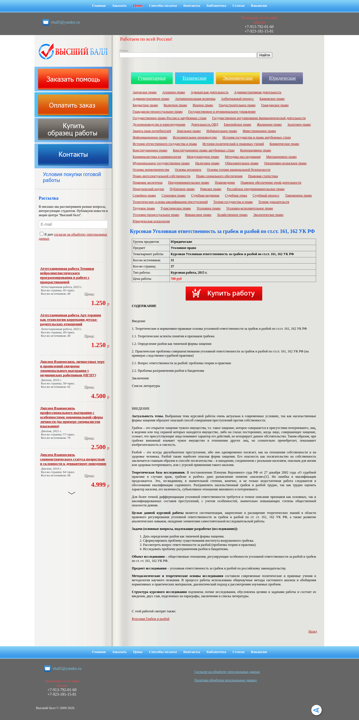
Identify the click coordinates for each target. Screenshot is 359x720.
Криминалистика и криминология (157, 157)
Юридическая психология (151, 221)
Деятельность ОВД (204, 124)
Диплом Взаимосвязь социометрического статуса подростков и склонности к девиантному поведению (73, 459)
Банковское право (272, 99)
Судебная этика (236, 195)
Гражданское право (275, 105)
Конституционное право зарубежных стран (203, 150)
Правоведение (225, 182)
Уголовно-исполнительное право (249, 208)
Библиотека (216, 5)
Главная (99, 5)
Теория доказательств (273, 202)
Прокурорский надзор (148, 189)
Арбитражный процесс (237, 99)
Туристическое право (175, 208)
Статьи (239, 5)
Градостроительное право (237, 105)
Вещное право (203, 105)
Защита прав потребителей (152, 131)
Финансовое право (198, 215)
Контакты (191, 5)
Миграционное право (281, 157)
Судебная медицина (205, 195)
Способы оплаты (163, 5)
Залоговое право (299, 124)
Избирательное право (221, 131)
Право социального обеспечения (219, 176)
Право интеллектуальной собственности (161, 176)
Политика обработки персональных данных (225, 680)
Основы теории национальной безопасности (238, 170)
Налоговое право (207, 163)
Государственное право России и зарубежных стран (169, 118)
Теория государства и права (233, 202)
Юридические (282, 78)
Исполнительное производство (195, 137)
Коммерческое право (284, 144)
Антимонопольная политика (195, 99)
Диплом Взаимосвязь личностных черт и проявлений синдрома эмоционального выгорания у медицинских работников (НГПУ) (72, 368)
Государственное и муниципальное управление (222, 112)
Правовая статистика (263, 176)
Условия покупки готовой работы (72, 177)
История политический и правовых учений (233, 144)
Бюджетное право (145, 105)
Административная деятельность (258, 92)
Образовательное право (242, 163)
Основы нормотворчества (151, 170)
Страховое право (174, 195)
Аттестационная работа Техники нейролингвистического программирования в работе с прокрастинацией (67, 275)
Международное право (203, 157)
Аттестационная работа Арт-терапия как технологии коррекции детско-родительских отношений (70, 319)
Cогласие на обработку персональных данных (227, 672)
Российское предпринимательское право (255, 189)
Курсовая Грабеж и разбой (150, 619)
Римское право (210, 189)
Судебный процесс (266, 195)
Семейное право (144, 195)
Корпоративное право (255, 150)
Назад (313, 631)
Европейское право (237, 124)
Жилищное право (269, 124)
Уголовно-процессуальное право (156, 215)
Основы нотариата (188, 170)
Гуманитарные (152, 78)
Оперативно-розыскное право (285, 163)
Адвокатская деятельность (210, 92)
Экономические (238, 78)
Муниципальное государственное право (161, 163)
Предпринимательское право (188, 182)
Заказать (119, 5)
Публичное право (182, 189)
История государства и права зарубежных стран (256, 137)
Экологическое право (268, 215)
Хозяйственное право (232, 215)
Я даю (47, 234)
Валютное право (175, 105)
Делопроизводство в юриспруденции (159, 124)
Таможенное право (298, 195)
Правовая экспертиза (147, 182)
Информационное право (150, 137)
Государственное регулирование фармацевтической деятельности (259, 118)
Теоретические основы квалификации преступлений (170, 202)
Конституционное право (150, 150)
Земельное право (189, 131)
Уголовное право (209, 208)
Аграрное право (173, 92)
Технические (194, 78)
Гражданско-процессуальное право (158, 112)
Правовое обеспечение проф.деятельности (271, 182)
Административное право (151, 99)
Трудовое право (144, 208)
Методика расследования (243, 157)
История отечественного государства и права (165, 144)
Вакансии (259, 5)
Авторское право (145, 92)
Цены (138, 5)
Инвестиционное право (259, 131)
